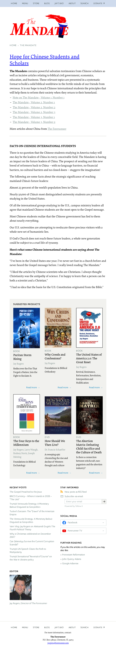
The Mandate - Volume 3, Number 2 (34, 122)
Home (14, 3)
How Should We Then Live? (55, 443)
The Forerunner (57, 129)
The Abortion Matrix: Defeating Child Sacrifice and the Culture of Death (89, 446)
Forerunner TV (75, 530)
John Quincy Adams (71, 559)
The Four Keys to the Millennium (26, 443)
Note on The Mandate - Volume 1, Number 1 (38, 97)
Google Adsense (70, 563)
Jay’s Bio (59, 3)
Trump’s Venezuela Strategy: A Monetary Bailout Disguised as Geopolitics (29, 505)
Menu (25, 3)
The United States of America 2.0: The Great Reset (89, 358)
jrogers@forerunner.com (58, 643)
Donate (97, 627)
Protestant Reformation (73, 554)
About (72, 3)
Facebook (72, 522)
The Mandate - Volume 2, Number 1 (34, 102)
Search (85, 3)
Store (36, 3)
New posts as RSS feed (76, 491)
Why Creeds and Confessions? (55, 356)
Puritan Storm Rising (22, 357)
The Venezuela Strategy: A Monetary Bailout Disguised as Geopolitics (31, 520)
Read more (31, 387)
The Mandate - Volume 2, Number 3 (34, 112)
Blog (47, 3)
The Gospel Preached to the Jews (26, 491)
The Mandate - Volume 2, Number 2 (34, 107)
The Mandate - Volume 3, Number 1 (34, 117)
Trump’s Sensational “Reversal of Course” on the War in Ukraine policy (31, 558)
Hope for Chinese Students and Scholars (44, 59)
